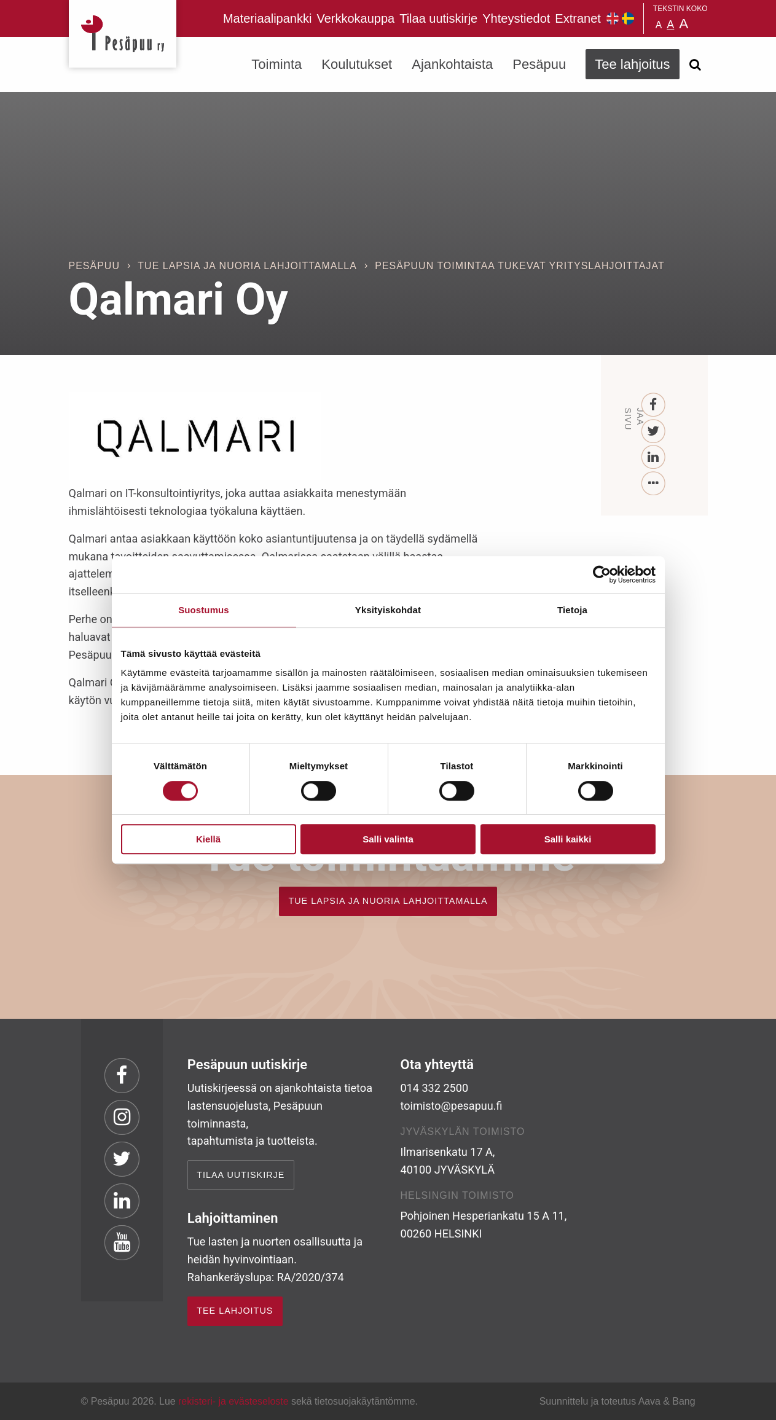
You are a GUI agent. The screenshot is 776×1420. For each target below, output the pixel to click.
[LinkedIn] (653, 457)
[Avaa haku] (695, 64)
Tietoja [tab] (572, 610)
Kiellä (208, 839)
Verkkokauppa (355, 18)
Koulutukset (356, 64)
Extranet (577, 18)
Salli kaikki (568, 839)
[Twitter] (653, 431)
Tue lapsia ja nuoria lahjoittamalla (247, 266)
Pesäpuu (122, 34)
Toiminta (276, 64)
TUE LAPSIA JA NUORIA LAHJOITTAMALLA (387, 901)
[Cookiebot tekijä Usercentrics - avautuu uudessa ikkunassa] (602, 574)
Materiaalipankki (267, 18)
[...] (653, 484)
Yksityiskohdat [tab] (388, 610)
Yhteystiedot (516, 18)
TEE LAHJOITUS (235, 1311)
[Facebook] (653, 405)
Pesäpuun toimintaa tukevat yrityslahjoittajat (519, 266)
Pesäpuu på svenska (628, 18)
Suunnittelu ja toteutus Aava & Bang (617, 1401)
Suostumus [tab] (203, 610)
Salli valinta (388, 839)
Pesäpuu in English (612, 18)
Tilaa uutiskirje (438, 18)
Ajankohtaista (452, 64)
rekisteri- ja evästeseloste (233, 1401)
